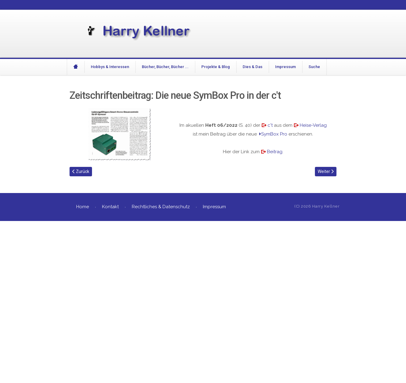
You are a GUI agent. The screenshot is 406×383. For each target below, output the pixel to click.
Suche (314, 66)
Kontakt (110, 206)
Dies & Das (252, 66)
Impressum (285, 66)
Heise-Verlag (313, 125)
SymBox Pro (274, 134)
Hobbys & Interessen (110, 66)
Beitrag (274, 151)
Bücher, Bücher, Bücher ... (165, 66)
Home (82, 206)
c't (270, 125)
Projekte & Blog (215, 66)
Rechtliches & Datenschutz (161, 206)
